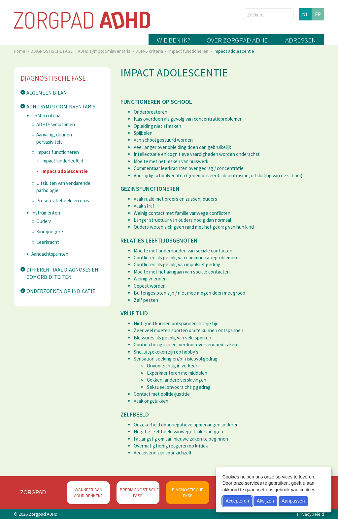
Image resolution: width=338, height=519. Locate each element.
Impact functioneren (188, 51)
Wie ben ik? (173, 40)
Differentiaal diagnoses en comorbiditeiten (62, 273)
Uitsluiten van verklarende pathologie (63, 186)
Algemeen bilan (46, 92)
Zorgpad (33, 492)
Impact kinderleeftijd (62, 161)
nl (305, 14)
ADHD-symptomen (55, 124)
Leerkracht (47, 242)
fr (318, 14)
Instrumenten (45, 213)
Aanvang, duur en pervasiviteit (54, 138)
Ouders (43, 221)
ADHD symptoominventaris (104, 51)
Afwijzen (265, 501)
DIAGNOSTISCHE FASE (52, 51)
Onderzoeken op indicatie (60, 291)
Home (20, 51)
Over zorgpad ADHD (238, 40)
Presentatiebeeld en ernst (63, 200)
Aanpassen (293, 501)
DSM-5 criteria (150, 51)
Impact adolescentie (64, 171)
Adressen (300, 40)
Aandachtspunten (49, 254)
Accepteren (237, 501)
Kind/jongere (49, 231)
